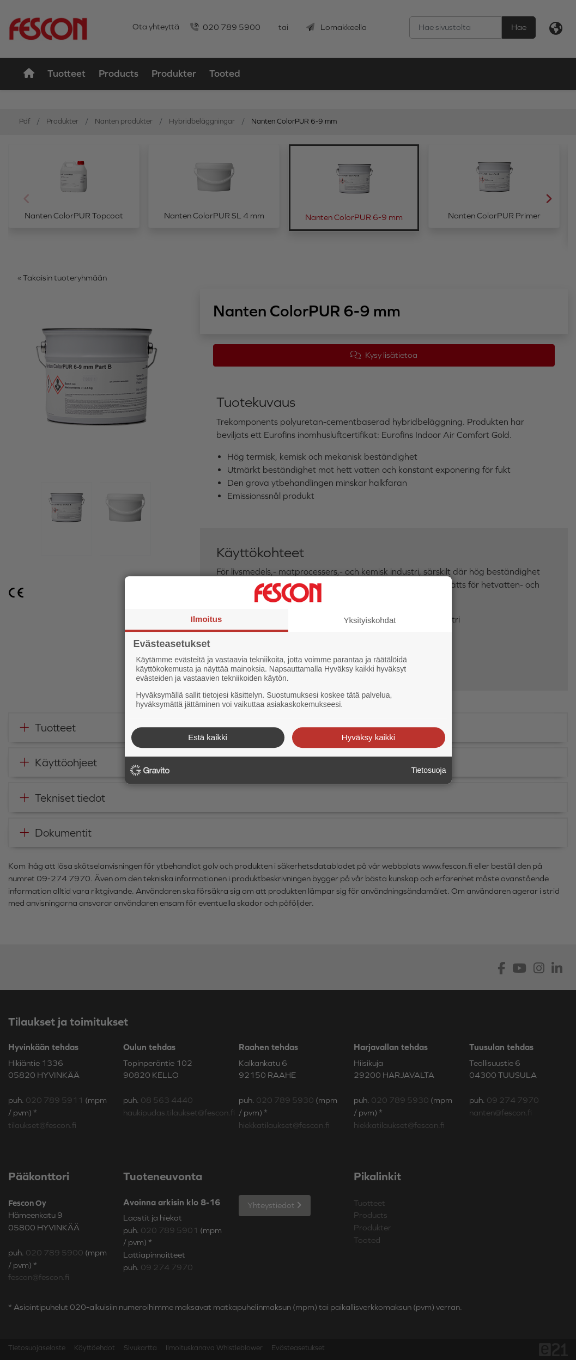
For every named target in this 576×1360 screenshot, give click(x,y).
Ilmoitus (206, 619)
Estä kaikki (207, 737)
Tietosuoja (428, 770)
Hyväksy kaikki (368, 737)
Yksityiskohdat (370, 620)
